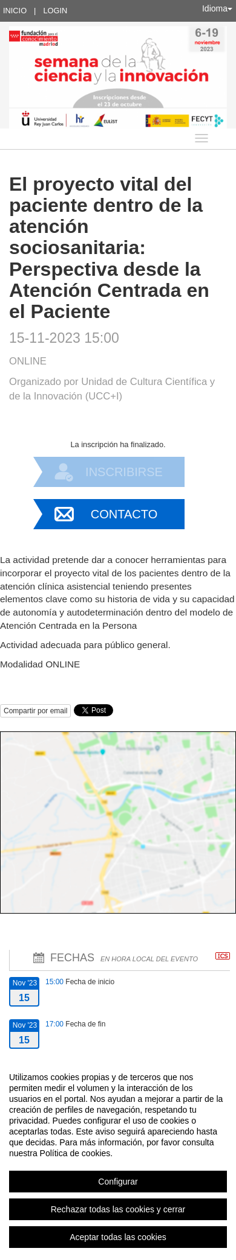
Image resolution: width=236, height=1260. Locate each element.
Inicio (15, 10)
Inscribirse (124, 472)
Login (55, 10)
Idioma (217, 8)
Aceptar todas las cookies (118, 1237)
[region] (118, 1157)
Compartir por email (35, 711)
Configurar (117, 1181)
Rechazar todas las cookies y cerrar (118, 1209)
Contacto (124, 514)
